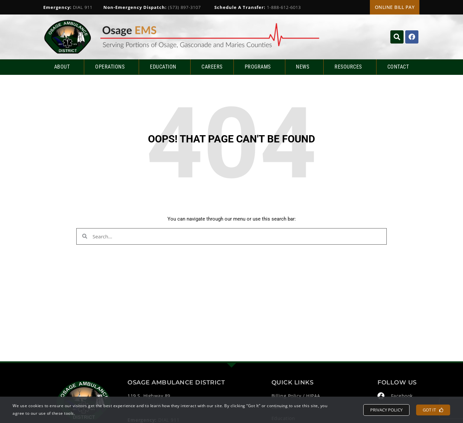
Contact (398, 67)
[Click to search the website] (397, 37)
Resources (350, 67)
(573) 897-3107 (152, 7)
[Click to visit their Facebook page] (411, 37)
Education (165, 67)
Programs (259, 67)
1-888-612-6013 (257, 7)
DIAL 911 (67, 7)
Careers (212, 67)
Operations (111, 67)
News (304, 67)
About (63, 67)
